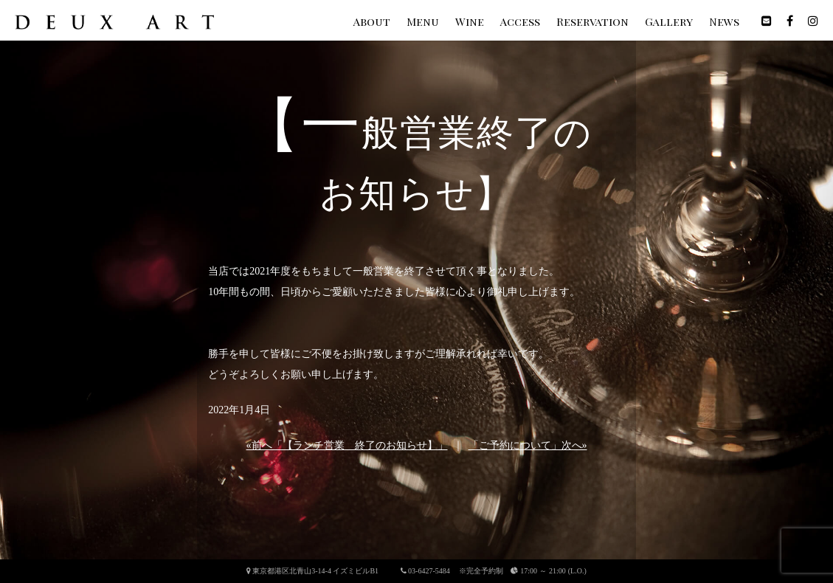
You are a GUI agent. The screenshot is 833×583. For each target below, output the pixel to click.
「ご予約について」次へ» (528, 445)
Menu (423, 21)
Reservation (592, 21)
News (724, 21)
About (371, 21)
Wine (469, 21)
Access (520, 21)
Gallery (669, 21)
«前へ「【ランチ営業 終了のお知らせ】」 (347, 445)
